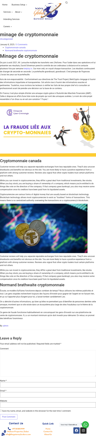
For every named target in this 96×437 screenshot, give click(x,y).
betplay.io (28, 68)
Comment (4, 349)
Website (3, 401)
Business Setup (19, 5)
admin (5, 326)
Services (7, 12)
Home (4, 5)
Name (3, 381)
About (18, 12)
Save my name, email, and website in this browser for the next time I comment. (36, 411)
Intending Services (11, 19)
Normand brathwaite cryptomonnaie (21, 50)
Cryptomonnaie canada (15, 47)
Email (3, 391)
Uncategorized (6, 39)
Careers (7, 26)
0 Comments (21, 44)
